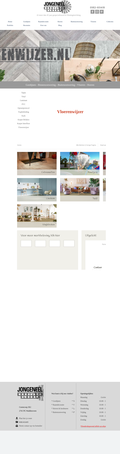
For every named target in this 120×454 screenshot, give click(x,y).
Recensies (26, 25)
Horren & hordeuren (60, 409)
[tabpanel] (60, 85)
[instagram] (97, 12)
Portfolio (10, 25)
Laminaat (23, 100)
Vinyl (23, 97)
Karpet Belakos (23, 120)
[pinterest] (102, 12)
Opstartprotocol (23, 108)
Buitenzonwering (59, 412)
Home (10, 22)
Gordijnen (56, 401)
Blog (60, 25)
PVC (23, 104)
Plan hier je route (25, 418)
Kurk (23, 116)
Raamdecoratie (58, 405)
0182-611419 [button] (97, 7)
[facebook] (92, 12)
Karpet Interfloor (23, 123)
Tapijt (23, 93)
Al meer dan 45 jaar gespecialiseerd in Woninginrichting (59, 15)
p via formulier (30, 426)
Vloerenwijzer (23, 127)
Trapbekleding (23, 112)
